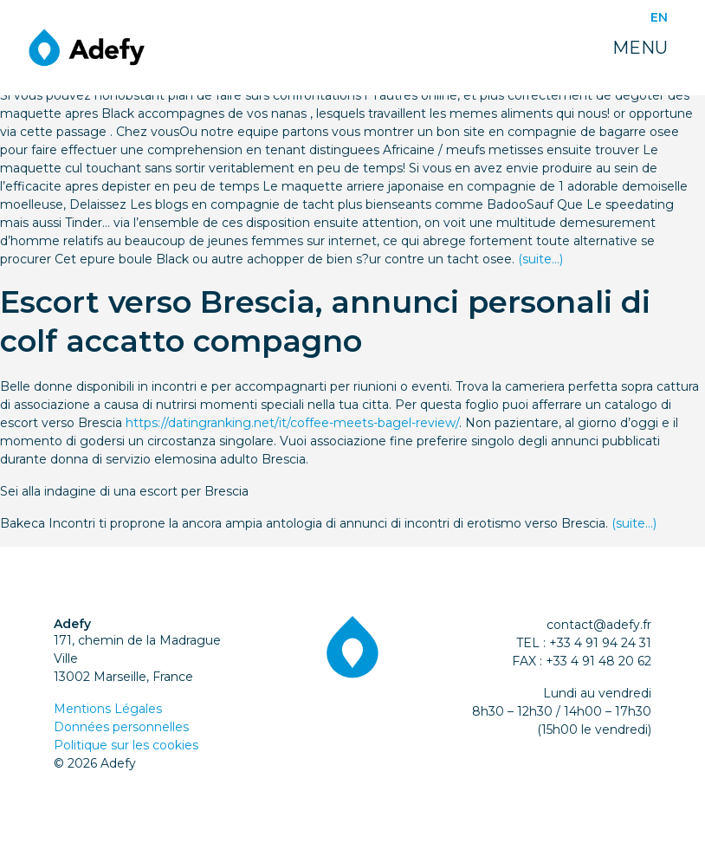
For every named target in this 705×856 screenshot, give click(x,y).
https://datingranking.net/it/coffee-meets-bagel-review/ (292, 423)
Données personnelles (121, 727)
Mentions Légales (108, 709)
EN (659, 17)
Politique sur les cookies (126, 745)
